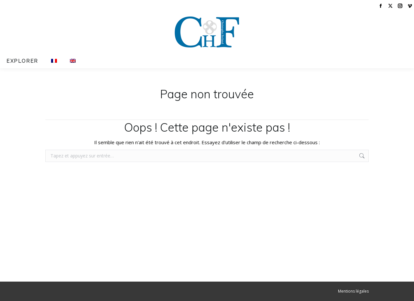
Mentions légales (353, 291)
